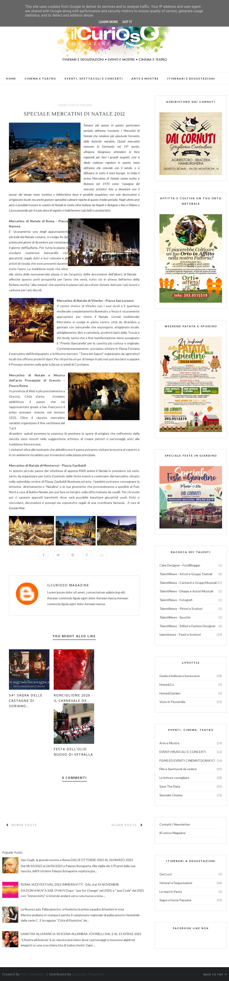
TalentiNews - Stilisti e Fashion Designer (187, 626)
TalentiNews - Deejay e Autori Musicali (186, 591)
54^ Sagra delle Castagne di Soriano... (25, 700)
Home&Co (166, 684)
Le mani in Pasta (170, 891)
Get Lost (165, 874)
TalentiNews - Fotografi (175, 600)
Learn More (108, 22)
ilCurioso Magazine (68, 585)
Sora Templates (33, 974)
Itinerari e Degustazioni (175, 883)
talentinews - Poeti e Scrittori (180, 634)
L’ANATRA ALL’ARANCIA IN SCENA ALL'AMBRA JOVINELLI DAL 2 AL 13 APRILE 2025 (81, 934)
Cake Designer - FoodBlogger (179, 565)
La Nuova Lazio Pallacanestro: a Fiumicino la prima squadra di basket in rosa (72, 909)
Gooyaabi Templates (88, 974)
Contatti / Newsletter (174, 824)
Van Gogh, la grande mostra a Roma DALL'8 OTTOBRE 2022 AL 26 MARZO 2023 (77, 860)
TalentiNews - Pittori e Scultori (180, 608)
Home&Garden (169, 693)
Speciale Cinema (170, 795)
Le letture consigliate (174, 778)
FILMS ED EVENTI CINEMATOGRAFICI (187, 760)
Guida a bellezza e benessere (179, 676)
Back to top (215, 974)
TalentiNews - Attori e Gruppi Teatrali (185, 574)
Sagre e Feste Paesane (75, 105)
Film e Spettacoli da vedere (178, 769)
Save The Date (169, 786)
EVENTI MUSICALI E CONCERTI (182, 752)
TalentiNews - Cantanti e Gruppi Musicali (187, 583)
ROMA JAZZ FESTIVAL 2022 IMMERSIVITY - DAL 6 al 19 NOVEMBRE (70, 885)
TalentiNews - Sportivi (174, 617)
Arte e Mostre (169, 743)
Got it (127, 22)
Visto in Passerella (172, 702)
